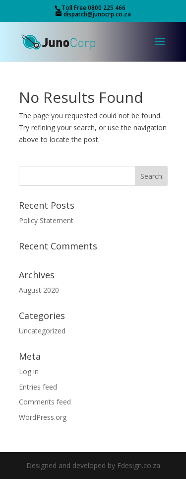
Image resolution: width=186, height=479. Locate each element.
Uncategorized (42, 330)
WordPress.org (42, 417)
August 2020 (39, 290)
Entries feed (38, 387)
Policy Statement (46, 220)
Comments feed (45, 401)
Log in (29, 371)
